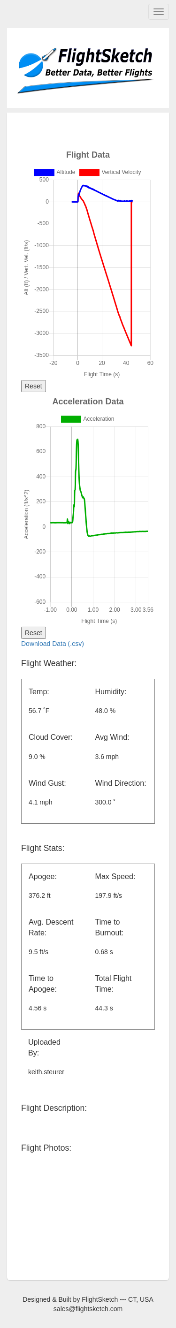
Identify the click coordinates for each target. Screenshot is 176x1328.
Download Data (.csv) (52, 643)
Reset (33, 386)
